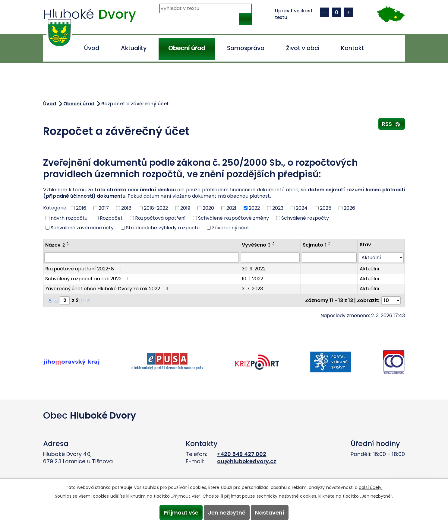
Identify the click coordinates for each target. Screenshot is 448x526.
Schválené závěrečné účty (82, 227)
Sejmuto (314, 244)
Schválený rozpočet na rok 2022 (88, 278)
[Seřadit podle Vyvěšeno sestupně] (273, 245)
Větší (350, 12)
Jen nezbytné (226, 512)
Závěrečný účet (230, 227)
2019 (185, 208)
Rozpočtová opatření (160, 217)
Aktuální (369, 268)
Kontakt (352, 48)
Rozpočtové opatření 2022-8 (84, 268)
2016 (81, 208)
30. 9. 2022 (254, 268)
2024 (302, 208)
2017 (104, 208)
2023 (277, 208)
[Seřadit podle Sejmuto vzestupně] (329, 242)
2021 (231, 208)
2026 (349, 208)
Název (55, 244)
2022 (254, 208)
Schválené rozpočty (305, 217)
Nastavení (271, 512)
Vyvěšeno (256, 244)
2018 (126, 208)
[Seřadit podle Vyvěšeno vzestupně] (273, 242)
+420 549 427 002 (242, 454)
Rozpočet (111, 217)
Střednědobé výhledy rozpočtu (163, 227)
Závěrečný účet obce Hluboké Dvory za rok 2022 (107, 288)
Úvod (91, 48)
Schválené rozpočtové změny (233, 217)
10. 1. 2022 (252, 278)
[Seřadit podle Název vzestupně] (68, 242)
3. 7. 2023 (252, 288)
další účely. (370, 487)
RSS (392, 124)
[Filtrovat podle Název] (141, 257)
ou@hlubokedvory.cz (246, 461)
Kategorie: (55, 207)
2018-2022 (156, 208)
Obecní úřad (186, 48)
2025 (325, 208)
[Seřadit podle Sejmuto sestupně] (329, 245)
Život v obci (302, 48)
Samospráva (245, 48)
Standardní (337, 12)
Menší (325, 12)
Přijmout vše (179, 512)
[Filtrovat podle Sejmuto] (329, 257)
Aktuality (134, 48)
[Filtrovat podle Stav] (381, 257)
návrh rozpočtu (69, 217)
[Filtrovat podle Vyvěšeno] (270, 257)
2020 (208, 208)
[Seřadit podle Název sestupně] (68, 245)
